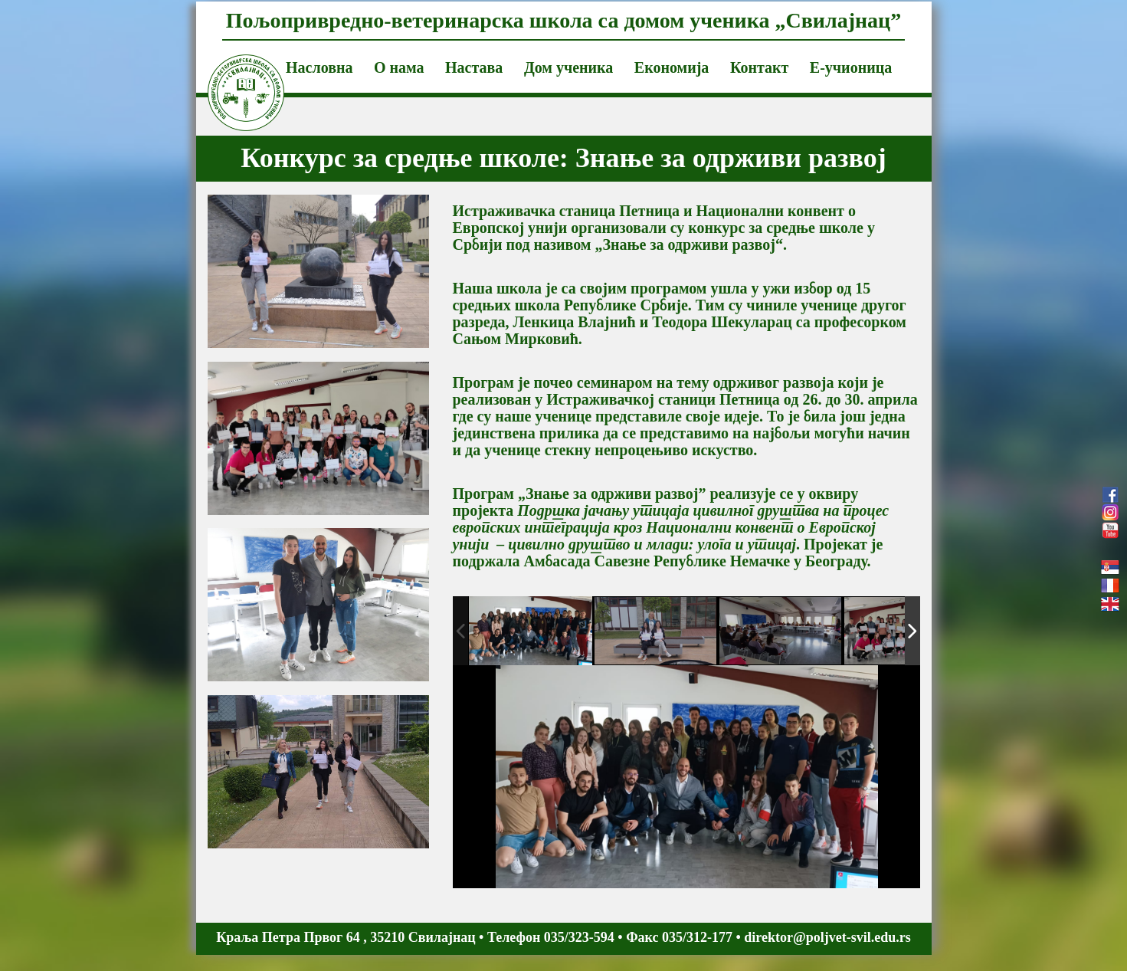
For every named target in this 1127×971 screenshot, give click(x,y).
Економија (671, 67)
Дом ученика (568, 67)
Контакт (759, 67)
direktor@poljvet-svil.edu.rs (827, 937)
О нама (399, 67)
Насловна (319, 67)
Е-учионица (851, 67)
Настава (474, 67)
